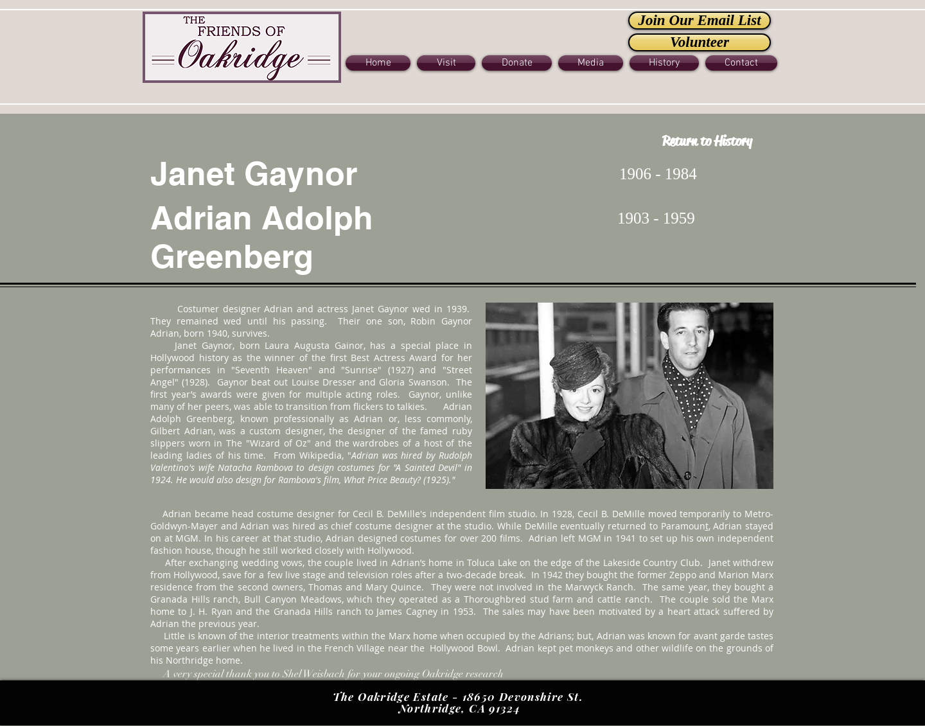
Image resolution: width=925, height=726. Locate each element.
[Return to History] (707, 142)
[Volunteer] (699, 42)
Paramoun (683, 526)
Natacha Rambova (255, 467)
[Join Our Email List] (699, 21)
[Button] (242, 45)
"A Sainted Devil (425, 467)
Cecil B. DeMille (386, 514)
